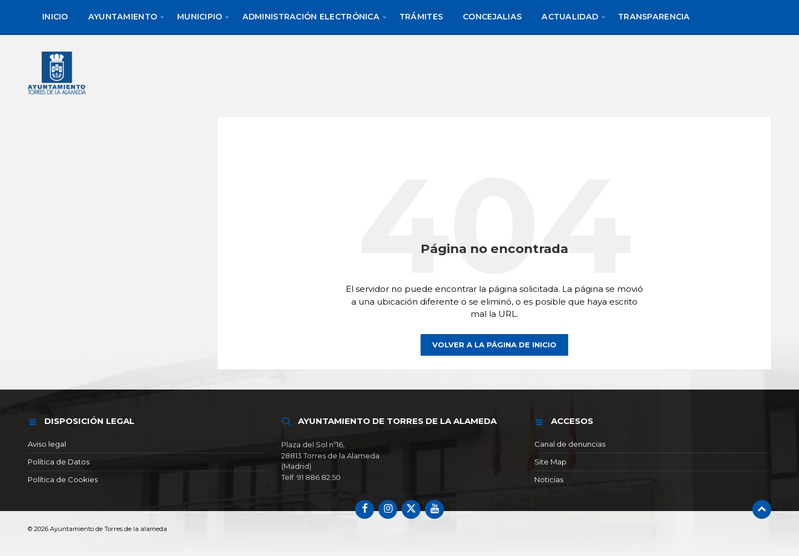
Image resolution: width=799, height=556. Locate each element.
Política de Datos (58, 461)
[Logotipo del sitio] (58, 95)
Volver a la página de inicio (494, 344)
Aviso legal (47, 443)
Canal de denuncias (569, 443)
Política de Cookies (63, 479)
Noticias (548, 479)
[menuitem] (55, 17)
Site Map (550, 461)
